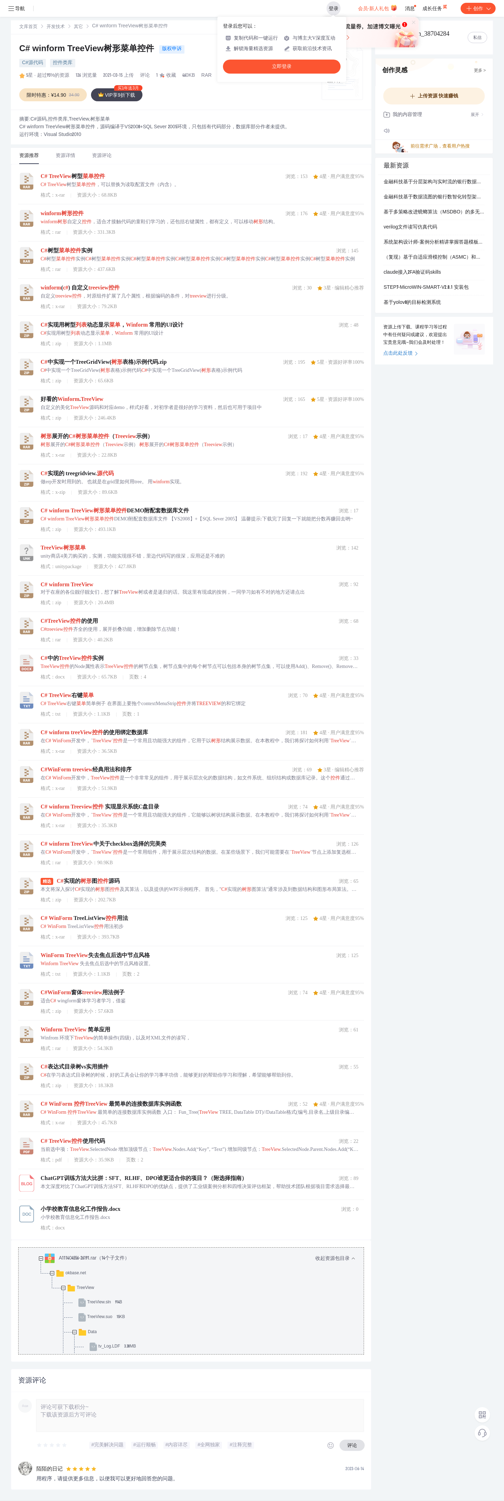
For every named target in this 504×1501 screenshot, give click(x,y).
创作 (478, 8)
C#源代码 (32, 63)
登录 (333, 8)
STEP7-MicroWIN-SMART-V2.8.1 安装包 (426, 287)
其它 (78, 27)
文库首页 (28, 27)
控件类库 (62, 63)
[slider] (52, 1445)
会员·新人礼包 (377, 7)
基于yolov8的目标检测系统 (412, 302)
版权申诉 (172, 49)
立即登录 (282, 66)
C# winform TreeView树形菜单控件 (87, 49)
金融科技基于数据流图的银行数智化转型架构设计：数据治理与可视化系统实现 (434, 197)
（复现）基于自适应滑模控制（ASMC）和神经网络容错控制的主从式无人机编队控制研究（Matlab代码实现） (434, 257)
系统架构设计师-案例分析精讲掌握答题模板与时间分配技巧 (434, 242)
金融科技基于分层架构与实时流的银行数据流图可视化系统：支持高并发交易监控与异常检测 (434, 182)
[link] (28, 27)
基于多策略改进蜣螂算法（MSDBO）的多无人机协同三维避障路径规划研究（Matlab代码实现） (434, 212)
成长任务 (435, 7)
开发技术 (56, 27)
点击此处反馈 (400, 353)
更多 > (480, 71)
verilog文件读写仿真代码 (410, 227)
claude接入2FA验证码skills (412, 272)
